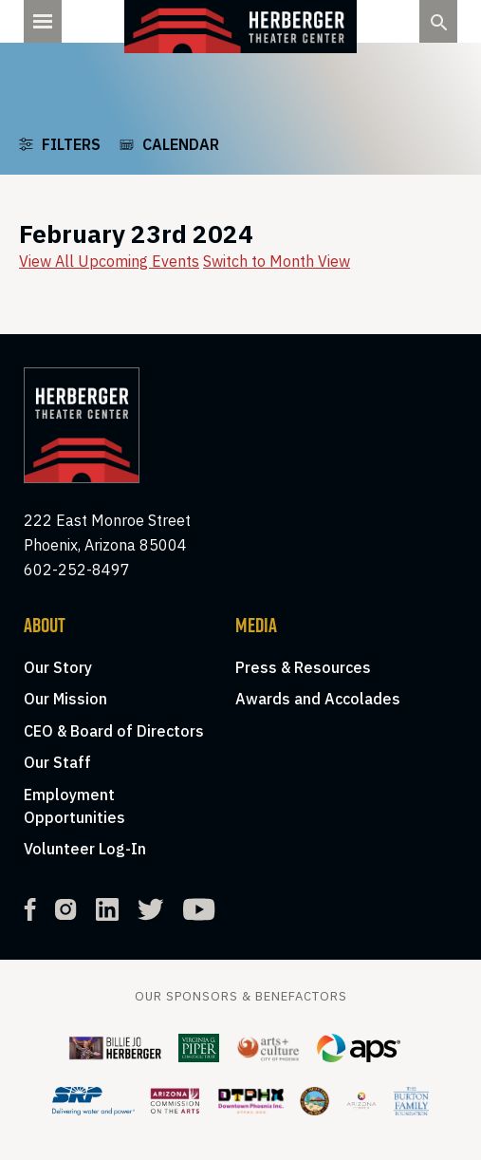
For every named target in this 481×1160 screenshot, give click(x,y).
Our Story (58, 667)
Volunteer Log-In (85, 848)
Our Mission (65, 698)
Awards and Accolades (317, 698)
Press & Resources (303, 667)
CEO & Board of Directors (114, 730)
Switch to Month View (276, 261)
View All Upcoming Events (109, 261)
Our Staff (57, 762)
